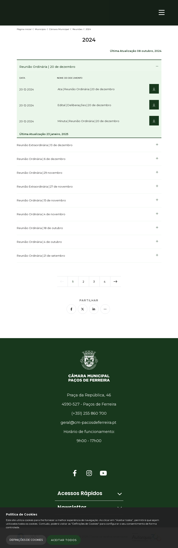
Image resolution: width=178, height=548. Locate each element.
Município (40, 29)
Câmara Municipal (59, 29)
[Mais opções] (105, 309)
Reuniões (77, 29)
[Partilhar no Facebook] (71, 309)
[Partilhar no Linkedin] (94, 309)
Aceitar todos (64, 540)
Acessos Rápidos (79, 493)
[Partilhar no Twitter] (82, 309)
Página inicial (24, 29)
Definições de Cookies (26, 539)
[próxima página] (115, 281)
